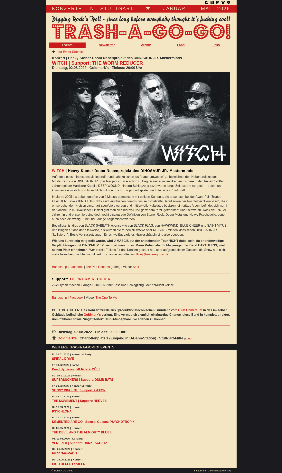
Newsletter (107, 45)
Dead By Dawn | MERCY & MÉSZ (76, 369)
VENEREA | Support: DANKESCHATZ (79, 443)
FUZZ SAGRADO (64, 453)
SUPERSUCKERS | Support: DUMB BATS (82, 379)
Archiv (146, 45)
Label (181, 45)
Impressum (200, 470)
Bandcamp (59, 267)
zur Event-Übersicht (71, 51)
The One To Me (106, 297)
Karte (188, 338)
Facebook (76, 267)
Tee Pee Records (98, 267)
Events (67, 45)
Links (216, 45)
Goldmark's (67, 338)
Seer (136, 267)
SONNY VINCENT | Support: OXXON (79, 390)
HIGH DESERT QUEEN (69, 464)
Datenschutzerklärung (219, 470)
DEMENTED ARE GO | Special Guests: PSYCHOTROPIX (93, 421)
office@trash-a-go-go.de (151, 254)
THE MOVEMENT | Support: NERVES (79, 400)
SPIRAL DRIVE (63, 358)
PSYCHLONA (62, 411)
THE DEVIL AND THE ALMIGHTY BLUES (82, 432)
